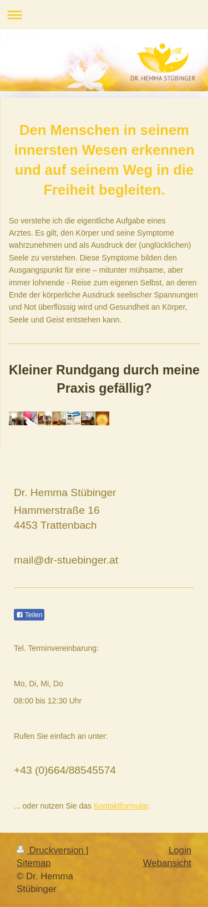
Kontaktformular (121, 805)
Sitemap (34, 863)
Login (180, 850)
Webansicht (167, 863)
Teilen (29, 615)
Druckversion (51, 850)
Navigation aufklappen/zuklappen (104, 15)
